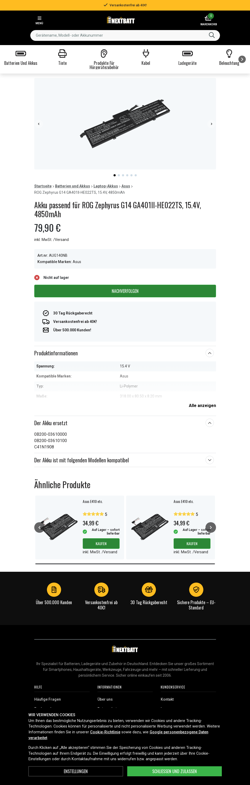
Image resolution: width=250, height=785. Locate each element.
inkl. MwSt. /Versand (51, 240)
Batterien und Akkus (72, 186)
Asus (125, 186)
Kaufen (101, 543)
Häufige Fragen (47, 699)
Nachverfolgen (125, 291)
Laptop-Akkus (106, 186)
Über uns (105, 699)
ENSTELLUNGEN (76, 771)
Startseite (43, 186)
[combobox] (125, 35)
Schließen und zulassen (174, 771)
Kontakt (167, 699)
